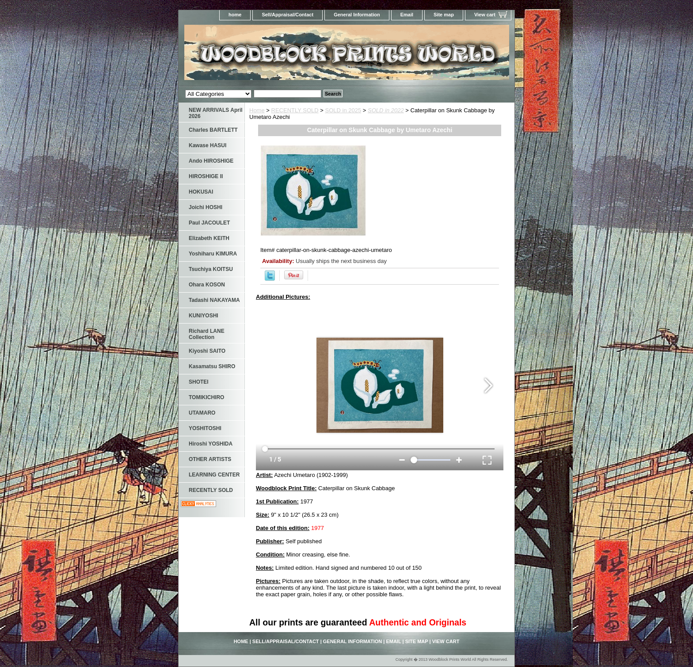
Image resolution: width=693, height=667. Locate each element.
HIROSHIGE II (206, 176)
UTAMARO (202, 413)
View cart (484, 14)
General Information (357, 14)
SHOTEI (199, 382)
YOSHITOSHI (205, 428)
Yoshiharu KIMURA (213, 254)
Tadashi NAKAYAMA (214, 300)
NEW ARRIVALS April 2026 (216, 113)
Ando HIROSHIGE (211, 161)
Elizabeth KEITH (209, 238)
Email (406, 14)
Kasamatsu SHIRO (212, 366)
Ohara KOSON (207, 285)
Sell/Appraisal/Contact (287, 14)
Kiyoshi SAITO (207, 351)
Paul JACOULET (209, 223)
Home (257, 110)
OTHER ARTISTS (210, 459)
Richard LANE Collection (207, 334)
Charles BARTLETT (213, 130)
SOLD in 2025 (343, 110)
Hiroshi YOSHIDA (210, 444)
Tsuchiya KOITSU (211, 269)
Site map (444, 14)
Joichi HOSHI (205, 207)
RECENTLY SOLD (295, 110)
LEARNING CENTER (214, 475)
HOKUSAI (201, 192)
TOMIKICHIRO (206, 397)
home (234, 14)
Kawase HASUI (207, 145)
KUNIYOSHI (203, 316)
